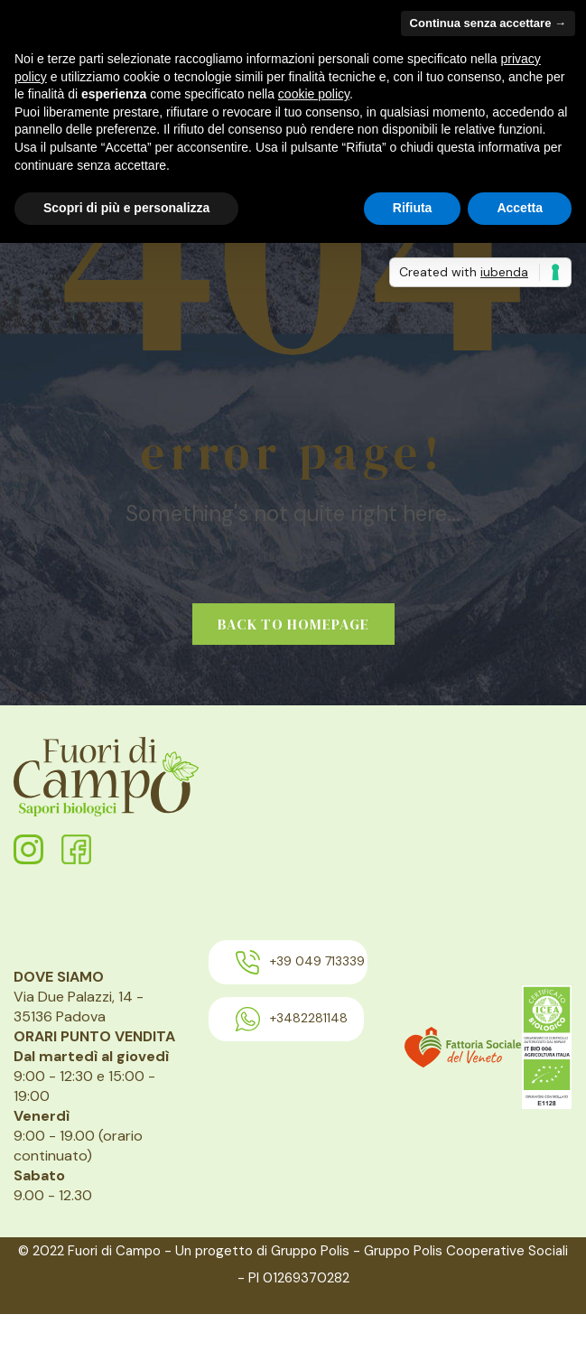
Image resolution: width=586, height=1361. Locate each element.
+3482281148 (292, 1019)
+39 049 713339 (300, 962)
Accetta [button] (520, 207)
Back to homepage (293, 624)
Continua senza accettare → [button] (488, 23)
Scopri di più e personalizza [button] (126, 207)
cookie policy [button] (313, 94)
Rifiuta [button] (413, 207)
